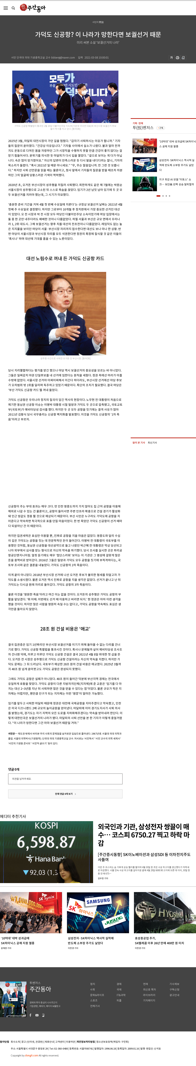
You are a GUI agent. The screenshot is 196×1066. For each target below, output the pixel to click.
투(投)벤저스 (143, 127)
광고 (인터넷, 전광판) (32, 1042)
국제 (119, 989)
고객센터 (60, 1042)
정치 (92, 984)
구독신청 (174, 989)
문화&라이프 (97, 995)
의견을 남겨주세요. (21, 778)
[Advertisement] (35, 462)
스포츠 (94, 1000)
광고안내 (174, 995)
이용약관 (70, 1042)
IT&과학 (121, 995)
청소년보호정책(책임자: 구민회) (112, 1042)
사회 (92, 989)
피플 (119, 1000)
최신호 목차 (149, 989)
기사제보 (174, 984)
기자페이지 (149, 1000)
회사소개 (15, 1042)
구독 (161, 128)
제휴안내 (49, 1042)
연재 (145, 984)
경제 (119, 984)
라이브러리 (149, 995)
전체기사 (95, 1006)
